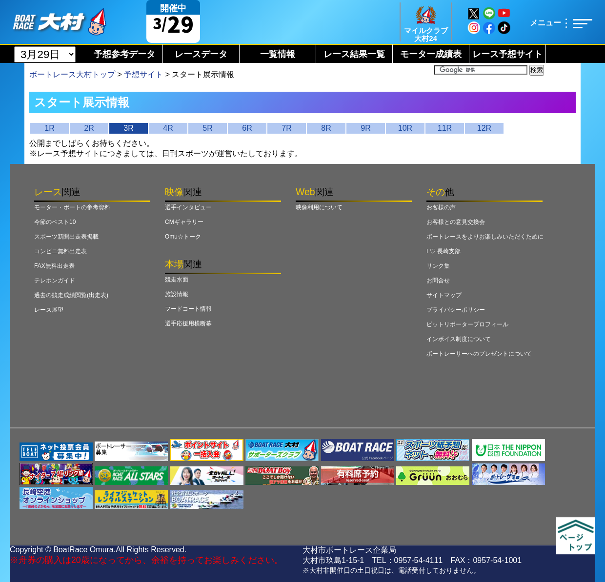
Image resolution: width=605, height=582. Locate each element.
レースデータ (201, 54)
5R (207, 128)
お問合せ (438, 280)
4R (168, 128)
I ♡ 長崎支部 (443, 251)
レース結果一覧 (354, 54)
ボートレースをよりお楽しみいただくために (485, 236)
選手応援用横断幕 (188, 323)
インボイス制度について (458, 339)
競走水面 (176, 279)
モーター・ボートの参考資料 (72, 207)
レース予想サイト (507, 54)
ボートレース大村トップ (72, 74)
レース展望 (48, 309)
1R (49, 128)
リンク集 (438, 265)
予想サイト (143, 74)
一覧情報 (277, 54)
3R (128, 128)
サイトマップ (444, 295)
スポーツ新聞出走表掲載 (66, 236)
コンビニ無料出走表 (60, 251)
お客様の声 (441, 207)
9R (365, 128)
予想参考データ (124, 54)
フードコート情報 (188, 308)
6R (247, 128)
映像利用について (319, 207)
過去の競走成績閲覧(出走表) (71, 295)
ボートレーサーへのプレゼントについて (479, 353)
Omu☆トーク (183, 236)
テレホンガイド (54, 280)
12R (484, 128)
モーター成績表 (431, 54)
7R (286, 128)
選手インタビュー (188, 207)
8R (326, 128)
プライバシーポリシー (455, 309)
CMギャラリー (184, 222)
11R (445, 128)
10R (405, 128)
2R (89, 128)
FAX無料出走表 (54, 265)
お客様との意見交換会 (455, 222)
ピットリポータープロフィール (467, 324)
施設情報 (176, 294)
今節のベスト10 (55, 222)
